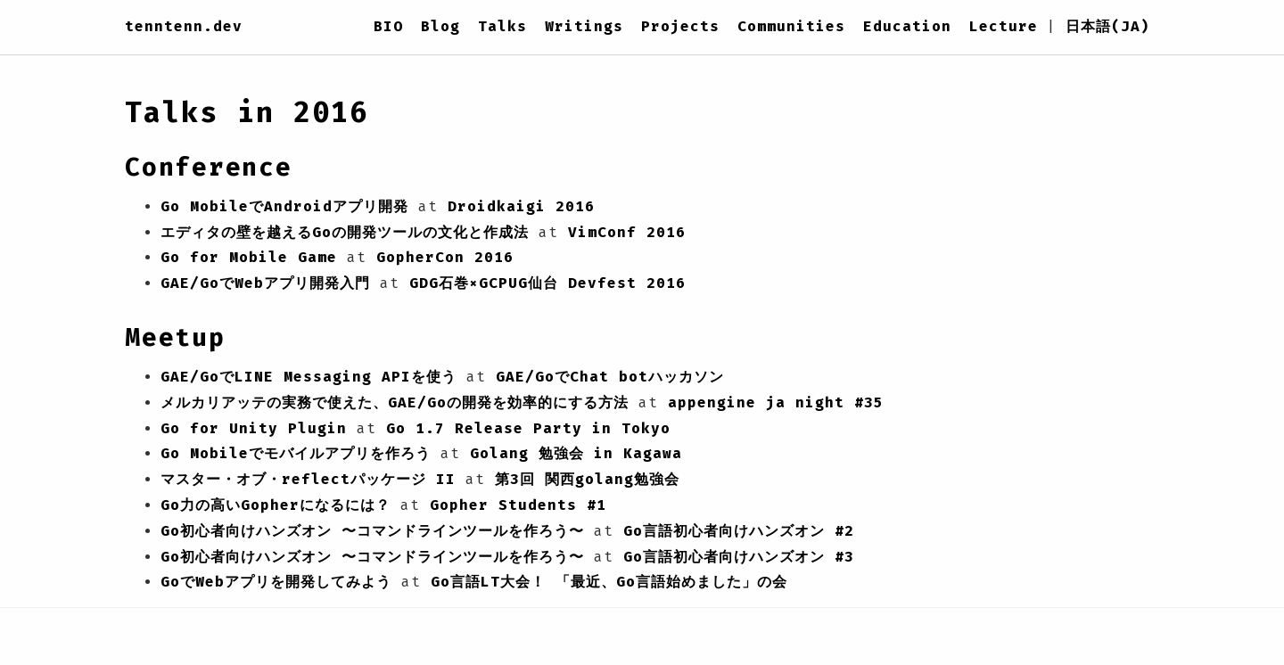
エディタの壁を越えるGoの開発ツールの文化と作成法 (344, 232)
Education (907, 26)
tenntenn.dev (184, 26)
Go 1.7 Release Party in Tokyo (528, 428)
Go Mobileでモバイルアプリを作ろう (295, 453)
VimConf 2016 (627, 232)
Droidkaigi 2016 (521, 206)
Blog (440, 26)
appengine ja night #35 (776, 402)
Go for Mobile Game (248, 257)
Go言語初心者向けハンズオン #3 (738, 556)
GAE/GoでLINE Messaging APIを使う (308, 376)
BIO (388, 26)
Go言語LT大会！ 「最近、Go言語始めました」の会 (609, 581)
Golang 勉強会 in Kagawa (576, 453)
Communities (791, 26)
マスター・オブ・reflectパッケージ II (308, 479)
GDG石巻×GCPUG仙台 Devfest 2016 (547, 283)
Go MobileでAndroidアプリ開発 (284, 206)
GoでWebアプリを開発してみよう (275, 581)
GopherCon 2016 (445, 257)
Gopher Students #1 (518, 505)
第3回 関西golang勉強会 (587, 479)
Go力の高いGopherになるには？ (275, 505)
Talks (502, 26)
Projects (680, 26)
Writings (584, 26)
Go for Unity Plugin (253, 428)
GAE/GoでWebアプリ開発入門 (265, 283)
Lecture (1003, 26)
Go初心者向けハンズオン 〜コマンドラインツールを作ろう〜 (372, 530)
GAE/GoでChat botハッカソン (610, 376)
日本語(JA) (1108, 26)
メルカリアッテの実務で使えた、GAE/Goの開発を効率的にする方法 (394, 402)
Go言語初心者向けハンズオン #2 (738, 530)
